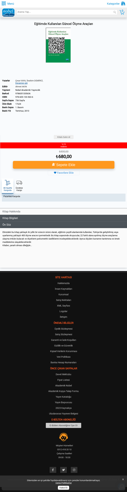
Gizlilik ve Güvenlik (63, 345)
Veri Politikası (63, 357)
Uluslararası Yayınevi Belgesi (63, 413)
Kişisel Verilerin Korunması (63, 351)
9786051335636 (22, 93)
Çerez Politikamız (64, 483)
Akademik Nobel (63, 385)
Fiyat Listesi (63, 380)
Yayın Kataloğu (63, 396)
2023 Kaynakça (64, 408)
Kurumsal (63, 294)
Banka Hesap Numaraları (63, 362)
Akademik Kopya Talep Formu (63, 391)
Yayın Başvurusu (63, 402)
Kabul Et (63, 488)
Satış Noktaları (63, 300)
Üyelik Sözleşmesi (63, 328)
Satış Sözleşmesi (63, 334)
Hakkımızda (64, 283)
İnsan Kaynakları (63, 289)
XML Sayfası (63, 305)
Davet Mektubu (63, 374)
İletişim (63, 317)
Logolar (63, 311)
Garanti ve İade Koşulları (63, 340)
